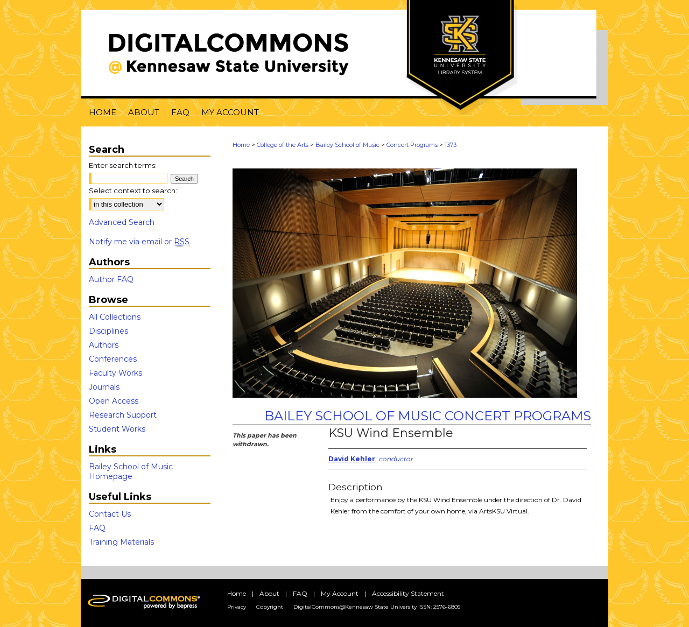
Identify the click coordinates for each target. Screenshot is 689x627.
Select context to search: (133, 190)
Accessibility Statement (408, 593)
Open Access (113, 401)
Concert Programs (412, 145)
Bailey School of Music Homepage (131, 471)
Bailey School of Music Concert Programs (427, 416)
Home (241, 145)
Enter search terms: (123, 165)
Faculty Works (115, 373)
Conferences (113, 359)
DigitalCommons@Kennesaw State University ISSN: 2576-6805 (376, 606)
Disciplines (108, 331)
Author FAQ (111, 279)
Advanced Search (121, 222)
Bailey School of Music (347, 145)
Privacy (236, 606)
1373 (450, 145)
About (269, 593)
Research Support (123, 415)
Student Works (117, 429)
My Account (339, 593)
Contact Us (110, 514)
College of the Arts (282, 145)
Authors (103, 345)
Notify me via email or (139, 241)
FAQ (97, 528)
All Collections (114, 317)
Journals (104, 387)
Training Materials (121, 542)
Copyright (269, 606)
